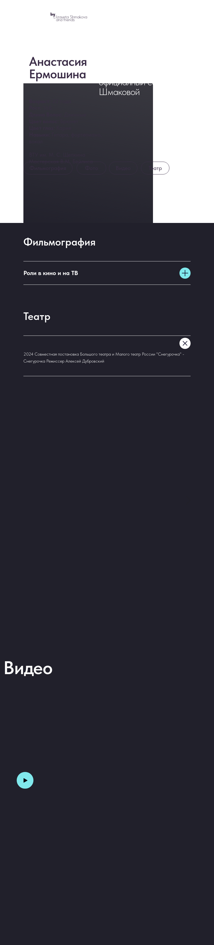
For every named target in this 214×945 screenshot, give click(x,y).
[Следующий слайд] (188, 500)
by (52, 14)
